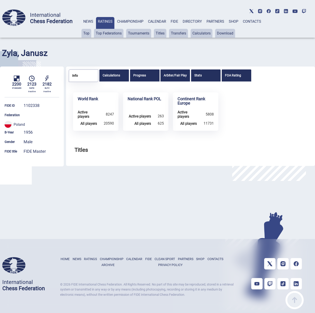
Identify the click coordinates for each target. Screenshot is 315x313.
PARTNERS (215, 21)
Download (225, 33)
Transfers (178, 33)
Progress (139, 75)
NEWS (88, 21)
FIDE (174, 21)
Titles (160, 33)
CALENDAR (157, 21)
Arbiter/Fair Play (175, 75)
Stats (198, 75)
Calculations (111, 75)
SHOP (233, 21)
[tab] (88, 27)
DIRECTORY (192, 21)
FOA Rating (233, 75)
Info (75, 75)
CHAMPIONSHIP (130, 21)
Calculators (201, 33)
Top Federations (109, 33)
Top (86, 33)
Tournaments (138, 33)
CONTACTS (252, 21)
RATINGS (105, 21)
